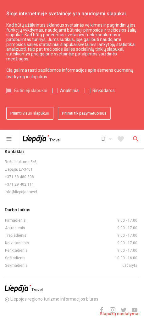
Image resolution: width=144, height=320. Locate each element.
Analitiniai (70, 90)
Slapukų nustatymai (120, 313)
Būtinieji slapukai (30, 90)
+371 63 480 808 (19, 177)
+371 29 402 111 (19, 184)
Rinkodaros (103, 90)
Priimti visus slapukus (29, 113)
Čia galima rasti (22, 70)
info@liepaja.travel (21, 192)
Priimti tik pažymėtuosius (84, 113)
